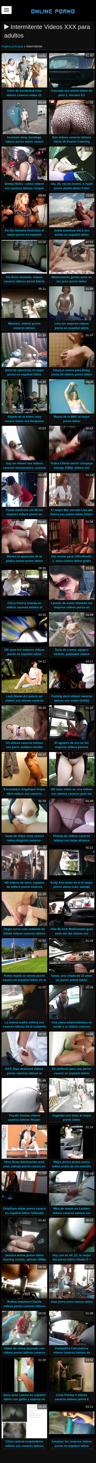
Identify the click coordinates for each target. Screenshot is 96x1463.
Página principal (12, 46)
